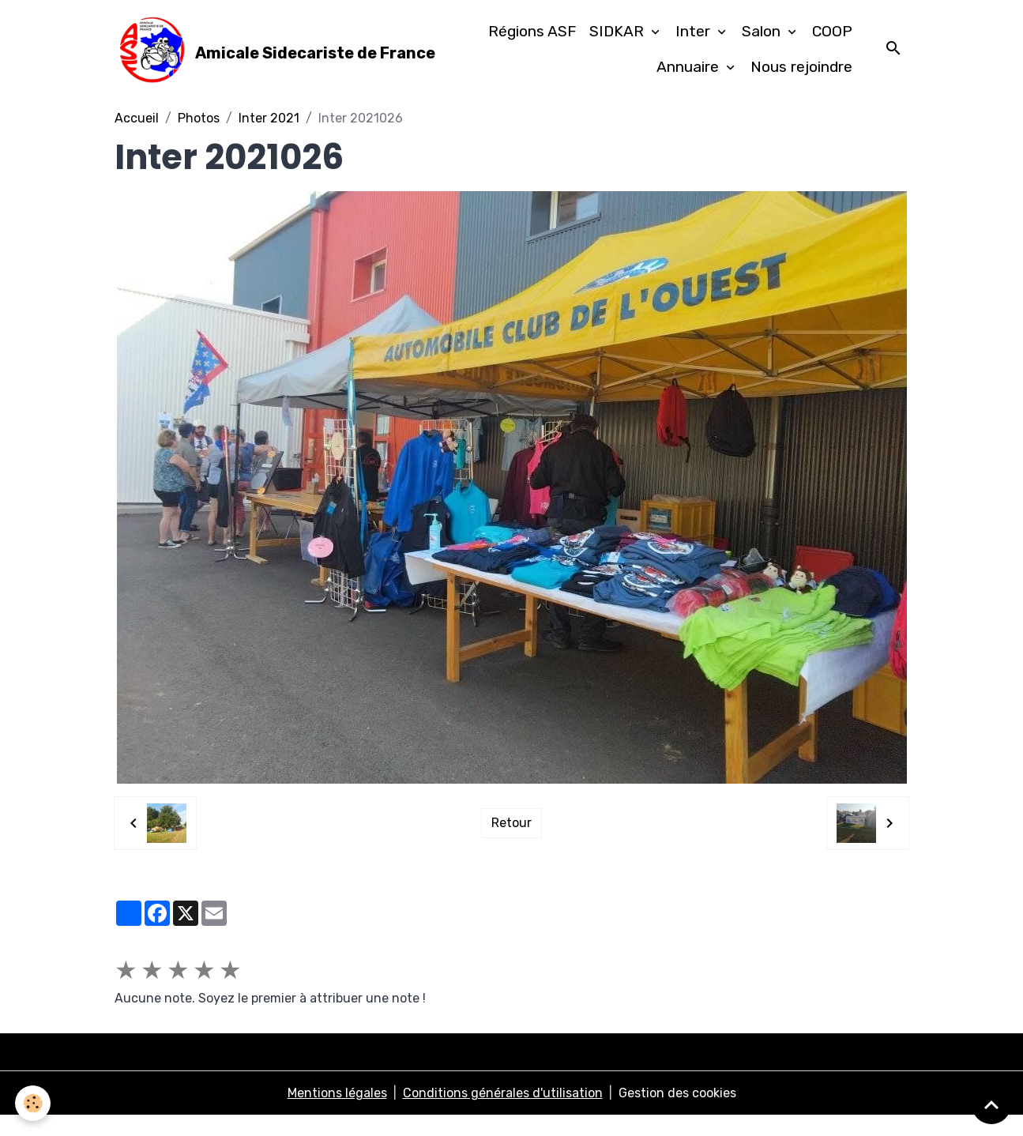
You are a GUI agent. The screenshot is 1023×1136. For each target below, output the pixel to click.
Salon (763, 41)
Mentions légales (337, 1113)
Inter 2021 (269, 138)
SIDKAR (618, 41)
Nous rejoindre (801, 77)
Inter (694, 41)
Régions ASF (532, 41)
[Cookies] (33, 1103)
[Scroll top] (991, 1104)
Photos (199, 138)
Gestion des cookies (677, 1113)
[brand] (251, 60)
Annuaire (689, 77)
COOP (832, 41)
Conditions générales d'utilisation (503, 1113)
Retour (511, 843)
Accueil (137, 138)
